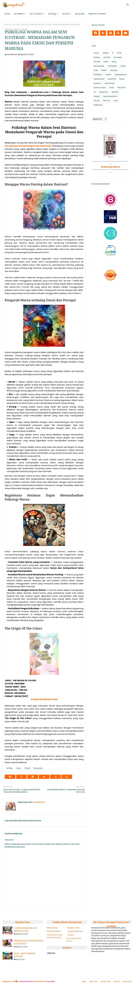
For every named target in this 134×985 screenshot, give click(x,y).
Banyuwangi (99, 66)
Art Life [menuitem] (65, 13)
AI (112, 53)
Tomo (115, 100)
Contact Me (105, 981)
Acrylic (96, 53)
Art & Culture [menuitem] (36, 13)
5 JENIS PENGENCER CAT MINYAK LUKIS (25, 929)
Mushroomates (100, 87)
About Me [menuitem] (79, 13)
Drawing (113, 70)
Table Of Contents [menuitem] (97, 13)
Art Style (97, 61)
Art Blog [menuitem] (52, 13)
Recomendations (110, 96)
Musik (111, 87)
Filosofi (27, 768)
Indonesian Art (120, 74)
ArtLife (106, 61)
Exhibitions (98, 74)
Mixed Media (110, 83)
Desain (104, 70)
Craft (96, 70)
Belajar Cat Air (74, 927)
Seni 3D (96, 100)
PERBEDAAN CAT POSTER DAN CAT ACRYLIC (28, 942)
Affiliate (105, 53)
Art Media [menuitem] (18, 13)
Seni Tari (106, 100)
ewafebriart (12, 54)
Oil (95, 92)
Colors (18, 768)
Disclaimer (127, 981)
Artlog (114, 61)
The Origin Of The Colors (73, 939)
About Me (93, 981)
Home (84, 981)
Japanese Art (99, 79)
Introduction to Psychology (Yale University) (28, 145)
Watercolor (98, 105)
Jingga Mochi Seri (75, 931)
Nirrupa (71, 935)
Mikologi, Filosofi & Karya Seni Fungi (54, 936)
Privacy (117, 981)
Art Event (106, 57)
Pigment (115, 92)
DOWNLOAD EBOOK (110, 167)
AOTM (119, 53)
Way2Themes (26, 981)
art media (118, 57)
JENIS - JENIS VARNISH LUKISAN (24, 955)
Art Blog (16, 24)
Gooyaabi (50, 981)
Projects (97, 96)
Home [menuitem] (7, 13)
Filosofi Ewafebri (53, 931)
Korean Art (112, 79)
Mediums (97, 83)
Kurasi (121, 79)
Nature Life (121, 87)
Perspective (38, 768)
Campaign (112, 66)
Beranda (8, 24)
